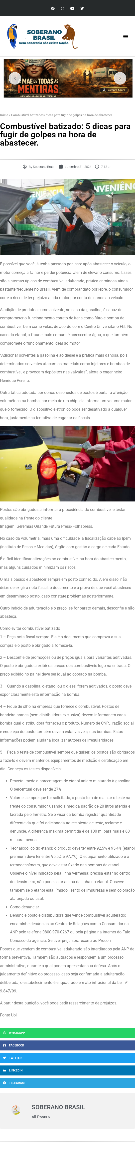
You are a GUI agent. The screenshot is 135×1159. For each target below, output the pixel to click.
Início (4, 115)
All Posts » (41, 1117)
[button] (126, 36)
